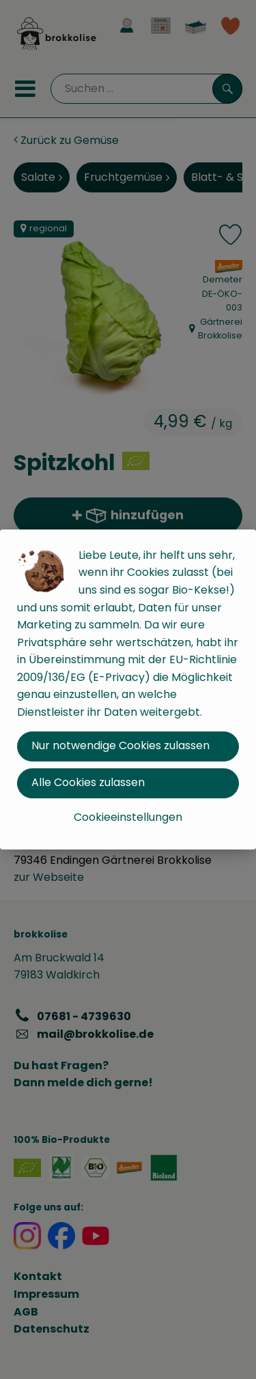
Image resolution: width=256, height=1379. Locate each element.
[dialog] (128, 689)
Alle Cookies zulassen (88, 782)
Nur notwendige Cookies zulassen (120, 745)
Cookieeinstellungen (128, 817)
